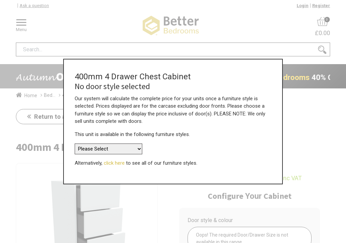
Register (321, 5)
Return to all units (59, 116)
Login (302, 5)
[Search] (322, 49)
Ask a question (34, 5)
